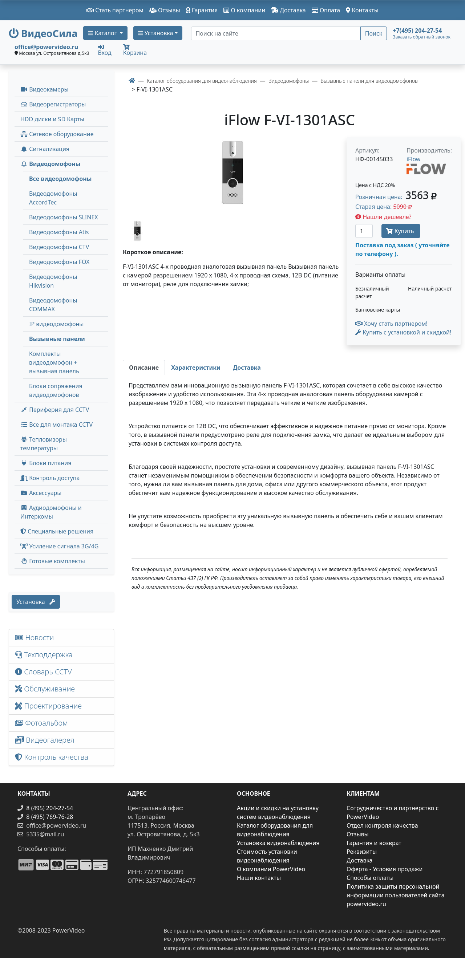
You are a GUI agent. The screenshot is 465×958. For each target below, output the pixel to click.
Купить (400, 231)
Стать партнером (114, 10)
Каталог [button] (103, 33)
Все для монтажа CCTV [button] (56, 425)
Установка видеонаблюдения (278, 843)
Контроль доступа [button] (50, 478)
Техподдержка (44, 654)
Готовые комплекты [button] (52, 561)
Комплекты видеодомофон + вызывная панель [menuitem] (54, 362)
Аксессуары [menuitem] (40, 493)
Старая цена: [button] (383, 207)
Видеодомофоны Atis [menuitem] (59, 232)
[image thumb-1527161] (137, 230)
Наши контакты (259, 878)
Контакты (362, 10)
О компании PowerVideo (271, 869)
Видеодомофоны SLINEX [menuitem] (63, 217)
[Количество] (364, 231)
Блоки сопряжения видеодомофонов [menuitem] (55, 390)
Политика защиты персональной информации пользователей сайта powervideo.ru (396, 895)
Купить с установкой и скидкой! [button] (403, 332)
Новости (34, 637)
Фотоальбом (41, 723)
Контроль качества (53, 757)
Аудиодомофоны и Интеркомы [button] (51, 512)
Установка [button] (155, 33)
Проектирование (48, 706)
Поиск (374, 33)
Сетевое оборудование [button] (57, 134)
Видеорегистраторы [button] (53, 104)
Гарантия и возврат (374, 843)
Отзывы (164, 10)
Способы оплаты (370, 878)
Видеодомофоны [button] (50, 164)
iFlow (414, 159)
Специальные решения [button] (56, 531)
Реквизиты (362, 852)
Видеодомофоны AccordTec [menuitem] (53, 198)
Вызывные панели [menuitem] (57, 339)
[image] (232, 172)
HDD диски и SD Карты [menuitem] (52, 119)
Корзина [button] (135, 50)
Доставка (288, 10)
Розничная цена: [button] (396, 197)
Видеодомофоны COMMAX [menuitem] (53, 304)
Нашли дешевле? (383, 217)
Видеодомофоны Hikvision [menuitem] (53, 281)
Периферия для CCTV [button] (54, 410)
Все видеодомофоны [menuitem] (60, 179)
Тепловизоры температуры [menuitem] (43, 443)
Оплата (326, 10)
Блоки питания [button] (45, 463)
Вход (105, 50)
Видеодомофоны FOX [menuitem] (59, 262)
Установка (35, 602)
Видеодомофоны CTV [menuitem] (59, 247)
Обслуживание (45, 689)
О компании (244, 10)
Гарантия (202, 10)
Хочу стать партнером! (391, 324)
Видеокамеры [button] (44, 89)
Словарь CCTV (43, 672)
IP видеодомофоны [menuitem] (56, 324)
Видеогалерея (44, 740)
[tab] (144, 367)
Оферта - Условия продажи (384, 869)
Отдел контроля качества (382, 825)
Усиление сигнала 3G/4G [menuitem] (59, 546)
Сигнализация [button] (44, 149)
